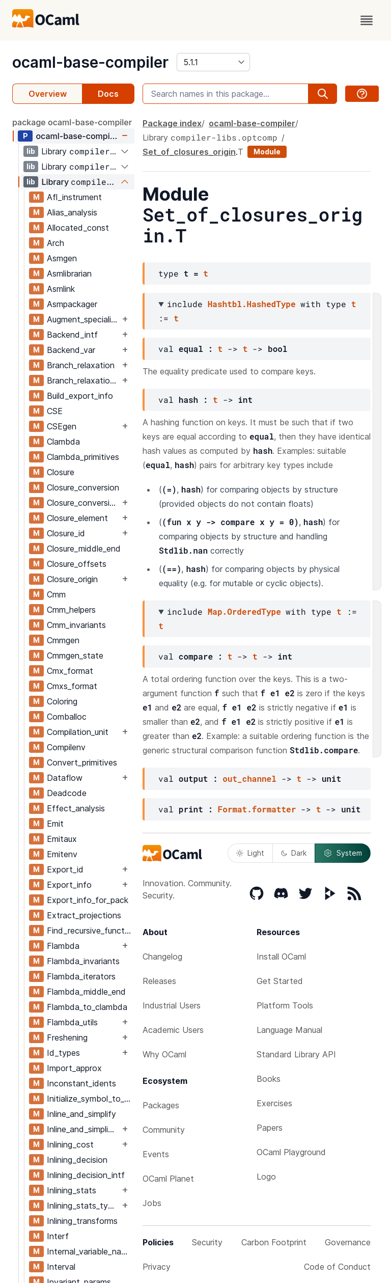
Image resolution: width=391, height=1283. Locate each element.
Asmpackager (72, 304)
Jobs (152, 1203)
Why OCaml (164, 1054)
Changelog (162, 956)
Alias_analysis (72, 212)
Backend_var (71, 350)
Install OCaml (281, 956)
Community (164, 1130)
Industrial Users (172, 1005)
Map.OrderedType (244, 611)
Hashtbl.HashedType (252, 303)
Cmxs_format (72, 686)
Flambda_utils (72, 1022)
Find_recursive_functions (90, 930)
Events (156, 1154)
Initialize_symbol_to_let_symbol (90, 1099)
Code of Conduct (337, 1267)
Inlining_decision (77, 1160)
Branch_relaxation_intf (83, 380)
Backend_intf (72, 335)
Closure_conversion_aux (83, 503)
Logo (266, 1176)
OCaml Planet (168, 1178)
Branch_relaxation (81, 365)
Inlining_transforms (82, 1221)
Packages (161, 1105)
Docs (108, 94)
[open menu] (366, 20)
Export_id (65, 869)
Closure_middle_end (84, 548)
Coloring (62, 701)
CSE (55, 411)
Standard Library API (296, 1054)
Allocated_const (78, 228)
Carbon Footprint (273, 1242)
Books (269, 1079)
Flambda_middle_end (86, 992)
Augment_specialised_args (83, 319)
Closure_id (66, 533)
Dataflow (64, 778)
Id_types (63, 1053)
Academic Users (173, 1030)
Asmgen (62, 258)
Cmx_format (70, 671)
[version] (213, 62)
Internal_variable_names (90, 1251)
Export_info (69, 885)
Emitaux (62, 839)
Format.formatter (257, 809)
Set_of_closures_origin (189, 152)
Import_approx (74, 1068)
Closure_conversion (83, 487)
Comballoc (67, 717)
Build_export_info (80, 396)
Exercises (274, 1103)
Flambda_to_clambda (87, 1007)
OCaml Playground (291, 1152)
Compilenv (66, 747)
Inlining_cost (70, 1144)
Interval (61, 1267)
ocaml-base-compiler (90, 62)
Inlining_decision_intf (86, 1175)
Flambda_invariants (83, 961)
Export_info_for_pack (87, 900)
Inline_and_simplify (81, 1114)
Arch (55, 243)
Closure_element (77, 518)
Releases (159, 981)
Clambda (63, 441)
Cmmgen (63, 640)
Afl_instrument (74, 197)
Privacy (157, 1267)
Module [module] (267, 151)
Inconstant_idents (81, 1083)
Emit (55, 823)
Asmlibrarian (69, 273)
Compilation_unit (77, 732)
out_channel (249, 778)
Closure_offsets (76, 564)
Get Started (280, 981)
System (342, 853)
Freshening (67, 1037)
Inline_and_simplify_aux (83, 1129)
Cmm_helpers (71, 610)
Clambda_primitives (83, 457)
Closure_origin (72, 579)
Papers (270, 1128)
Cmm (56, 594)
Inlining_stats (71, 1190)
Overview (48, 94)
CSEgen (61, 426)
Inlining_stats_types (83, 1205)
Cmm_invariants (76, 625)
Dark (293, 853)
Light (250, 853)
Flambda (63, 946)
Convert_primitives (82, 762)
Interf (58, 1236)
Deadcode (67, 793)
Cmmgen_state (75, 655)
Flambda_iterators (81, 976)
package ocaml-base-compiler (72, 122)
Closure (60, 472)
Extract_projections (84, 915)
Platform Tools (285, 1005)
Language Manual (289, 1030)
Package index (172, 123)
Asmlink (61, 289)
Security (207, 1242)
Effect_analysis (76, 808)
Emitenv (62, 854)
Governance (348, 1242)
